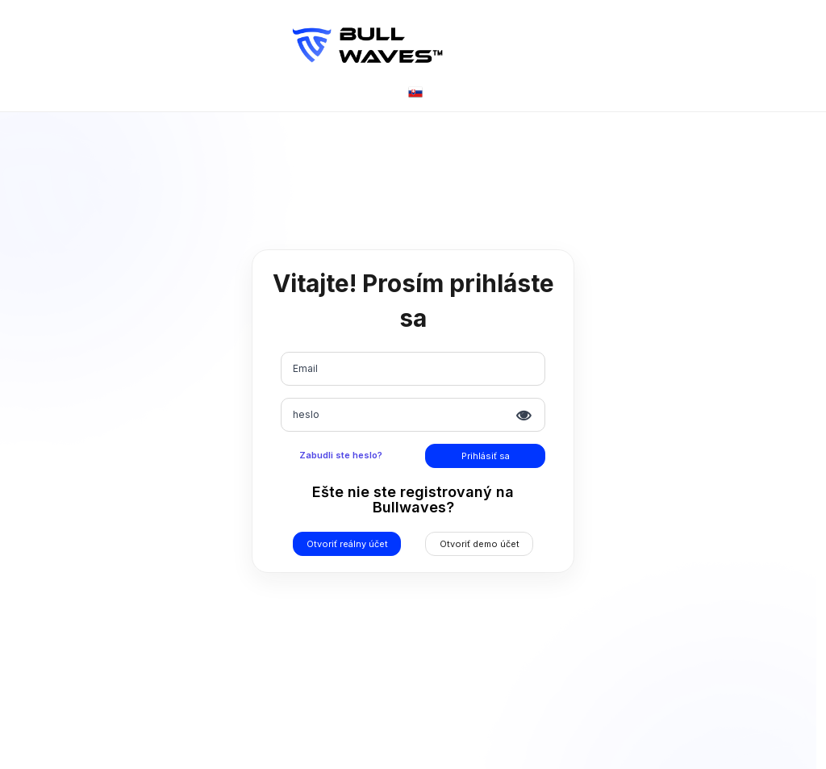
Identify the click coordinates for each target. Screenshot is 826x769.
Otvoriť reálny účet (347, 544)
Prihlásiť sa (485, 456)
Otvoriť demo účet (479, 544)
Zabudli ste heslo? (340, 455)
